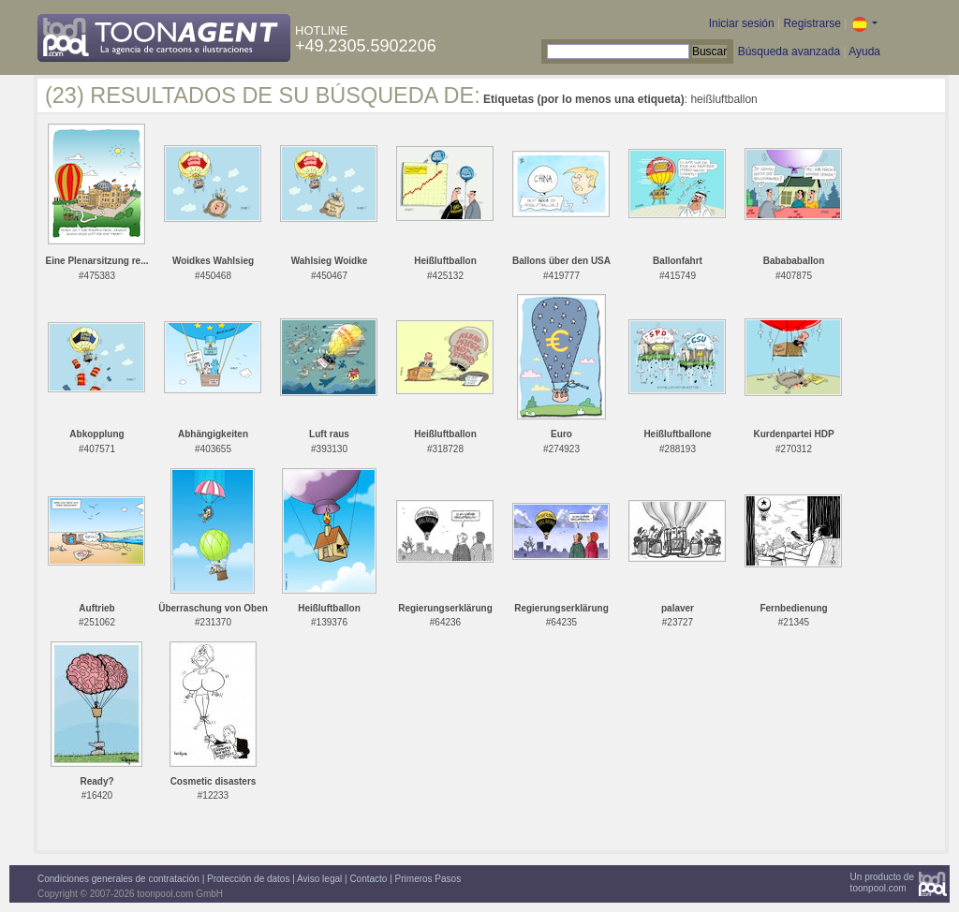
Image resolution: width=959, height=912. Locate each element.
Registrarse (811, 23)
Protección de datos (248, 879)
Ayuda (864, 51)
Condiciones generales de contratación (118, 879)
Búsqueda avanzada (789, 51)
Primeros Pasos (428, 879)
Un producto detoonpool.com (882, 882)
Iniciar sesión (742, 23)
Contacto (368, 879)
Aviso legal (319, 879)
